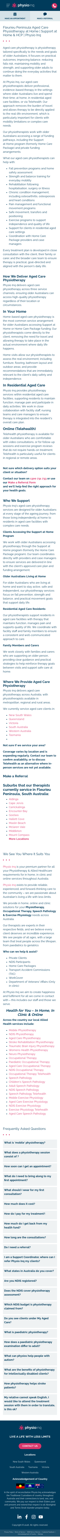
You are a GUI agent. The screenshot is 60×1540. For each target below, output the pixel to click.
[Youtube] (41, 1517)
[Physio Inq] (23, 5)
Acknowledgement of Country (27, 1534)
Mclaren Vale (17, 827)
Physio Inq (9, 866)
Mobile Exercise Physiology (26, 1097)
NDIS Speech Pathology (24, 1089)
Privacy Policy (8, 1532)
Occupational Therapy (23, 1058)
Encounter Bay (18, 811)
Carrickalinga (17, 807)
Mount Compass (19, 834)
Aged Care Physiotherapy (25, 1038)
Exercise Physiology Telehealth (28, 1109)
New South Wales (20, 715)
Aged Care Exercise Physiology (28, 1101)
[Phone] (54, 5)
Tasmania (15, 735)
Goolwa (14, 815)
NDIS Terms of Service (33, 1532)
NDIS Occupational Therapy (26, 1070)
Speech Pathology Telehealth (27, 1093)
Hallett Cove (16, 819)
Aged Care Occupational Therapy (30, 1066)
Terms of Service (20, 1532)
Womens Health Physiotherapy (28, 1050)
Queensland (16, 719)
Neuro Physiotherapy (22, 1054)
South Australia (18, 727)
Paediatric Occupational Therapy (29, 1062)
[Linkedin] (19, 1517)
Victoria (13, 723)
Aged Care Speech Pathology (27, 1113)
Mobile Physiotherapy (22, 1030)
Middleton (15, 831)
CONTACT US (29, 1446)
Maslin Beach (17, 823)
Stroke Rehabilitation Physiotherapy (31, 1042)
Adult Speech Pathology (24, 1085)
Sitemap (40, 1534)
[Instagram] (33, 1517)
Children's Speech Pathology (27, 1081)
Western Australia (20, 731)
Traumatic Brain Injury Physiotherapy (32, 1046)
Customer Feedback (48, 1532)
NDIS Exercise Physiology (25, 1105)
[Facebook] (26, 1517)
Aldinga (13, 799)
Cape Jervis (16, 803)
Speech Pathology (20, 1077)
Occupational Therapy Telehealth (30, 1073)
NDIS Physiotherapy (21, 1034)
